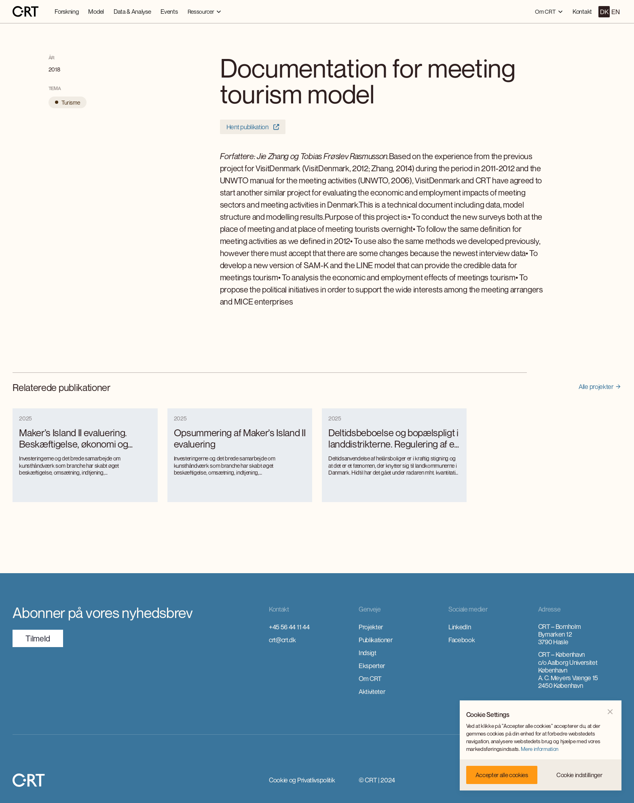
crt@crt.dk (282, 640)
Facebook (461, 640)
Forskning (66, 11)
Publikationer (376, 640)
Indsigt (367, 653)
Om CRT (370, 679)
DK (604, 12)
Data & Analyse (132, 11)
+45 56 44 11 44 (289, 627)
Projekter (371, 627)
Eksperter (372, 666)
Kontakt (582, 11)
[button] (204, 11)
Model (96, 11)
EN (615, 12)
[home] (25, 11)
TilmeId (37, 638)
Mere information (539, 749)
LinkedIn (459, 627)
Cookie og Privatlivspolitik (302, 780)
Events (169, 11)
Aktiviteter (372, 691)
